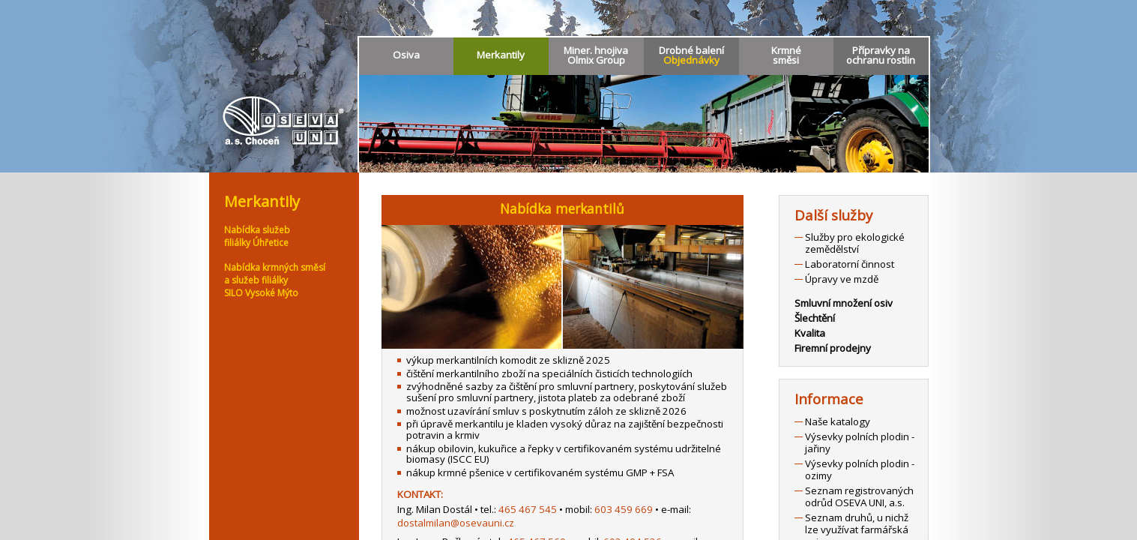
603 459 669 (623, 509)
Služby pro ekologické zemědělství (855, 243)
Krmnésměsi (786, 55)
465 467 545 (527, 509)
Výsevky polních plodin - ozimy (859, 469)
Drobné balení (691, 55)
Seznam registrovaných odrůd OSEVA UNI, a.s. (859, 496)
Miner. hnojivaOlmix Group (596, 55)
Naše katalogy (837, 421)
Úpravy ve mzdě (841, 279)
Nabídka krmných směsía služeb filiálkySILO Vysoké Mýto (274, 280)
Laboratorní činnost (849, 264)
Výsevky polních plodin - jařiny (859, 442)
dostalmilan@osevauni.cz (455, 523)
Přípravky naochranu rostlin (880, 55)
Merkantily (501, 55)
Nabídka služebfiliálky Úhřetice (257, 236)
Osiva (406, 55)
